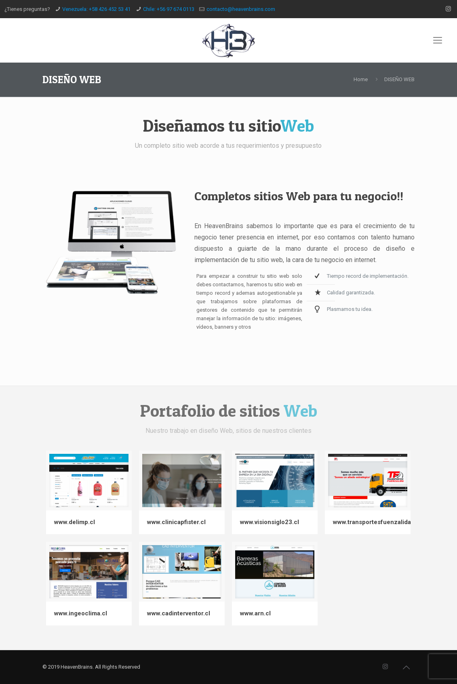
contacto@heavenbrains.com (240, 9)
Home (361, 79)
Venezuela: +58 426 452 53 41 (96, 9)
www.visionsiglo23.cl (269, 522)
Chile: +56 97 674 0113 (168, 9)
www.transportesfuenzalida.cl (375, 522)
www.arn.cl (255, 613)
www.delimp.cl (74, 522)
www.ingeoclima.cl (80, 613)
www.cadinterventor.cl (178, 613)
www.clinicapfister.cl (176, 522)
